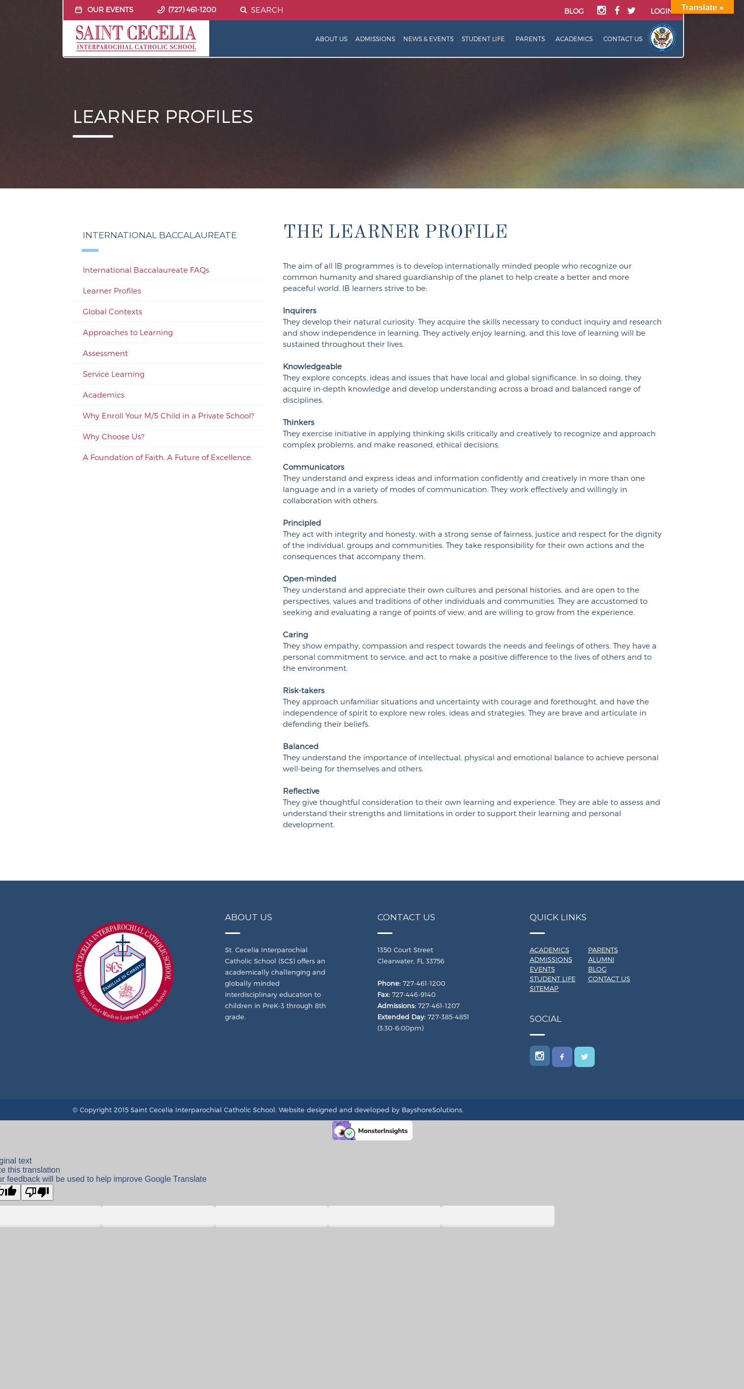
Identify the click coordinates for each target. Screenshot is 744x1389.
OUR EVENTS (110, 9)
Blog (597, 969)
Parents (530, 38)
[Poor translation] (37, 1192)
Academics (574, 38)
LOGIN (662, 11)
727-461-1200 (424, 983)
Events (542, 969)
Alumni (601, 959)
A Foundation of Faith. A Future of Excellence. (167, 457)
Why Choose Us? (113, 436)
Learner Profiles (112, 290)
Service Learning (114, 373)
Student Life (483, 38)
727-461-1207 (439, 1006)
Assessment (105, 353)
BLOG (574, 11)
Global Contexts (112, 311)
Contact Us (622, 38)
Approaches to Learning (128, 332)
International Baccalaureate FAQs (146, 269)
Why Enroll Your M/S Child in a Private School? (168, 415)
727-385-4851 (448, 1017)
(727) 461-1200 (192, 9)
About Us (331, 38)
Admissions (375, 38)
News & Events (428, 38)
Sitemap (544, 988)
